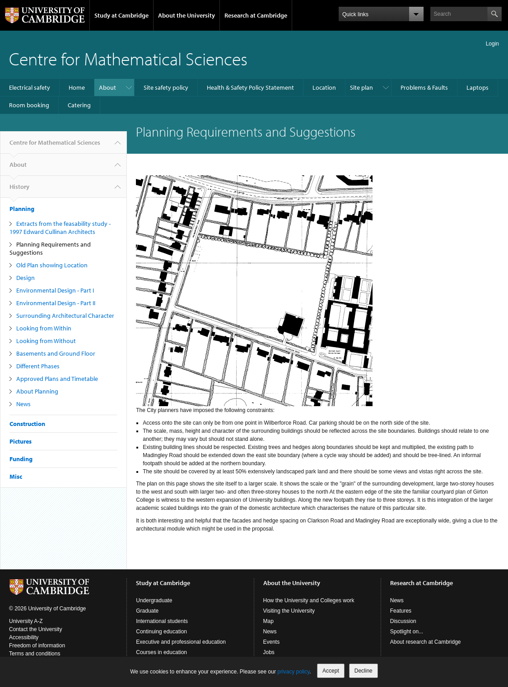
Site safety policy (166, 87)
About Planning (37, 391)
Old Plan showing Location (52, 265)
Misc (15, 476)
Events (271, 642)
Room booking (29, 105)
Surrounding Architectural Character (65, 315)
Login (492, 44)
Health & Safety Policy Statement (250, 87)
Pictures (20, 441)
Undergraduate (154, 600)
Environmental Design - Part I (55, 290)
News (23, 404)
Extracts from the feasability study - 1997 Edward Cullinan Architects (60, 228)
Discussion (403, 621)
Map (268, 621)
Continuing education (161, 631)
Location (324, 87)
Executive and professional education (181, 642)
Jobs (269, 652)
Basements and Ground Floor (55, 353)
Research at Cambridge (255, 15)
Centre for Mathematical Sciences (128, 58)
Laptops (477, 87)
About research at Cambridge (425, 642)
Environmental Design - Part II (55, 303)
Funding (21, 459)
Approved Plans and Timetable (57, 379)
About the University (186, 15)
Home (77, 87)
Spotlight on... (406, 631)
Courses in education (161, 652)
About (107, 87)
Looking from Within (43, 328)
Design (25, 278)
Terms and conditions (34, 653)
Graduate (147, 611)
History (19, 190)
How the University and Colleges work (308, 600)
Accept (330, 671)
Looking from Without (46, 341)
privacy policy (293, 672)
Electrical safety (29, 87)
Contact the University (35, 629)
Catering (79, 105)
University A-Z (26, 621)
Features (400, 611)
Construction (27, 424)
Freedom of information (37, 645)
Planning (21, 209)
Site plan (361, 87)
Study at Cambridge (121, 15)
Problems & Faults (424, 87)
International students (162, 621)
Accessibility (23, 637)
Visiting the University (289, 611)
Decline (363, 671)
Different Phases (38, 366)
